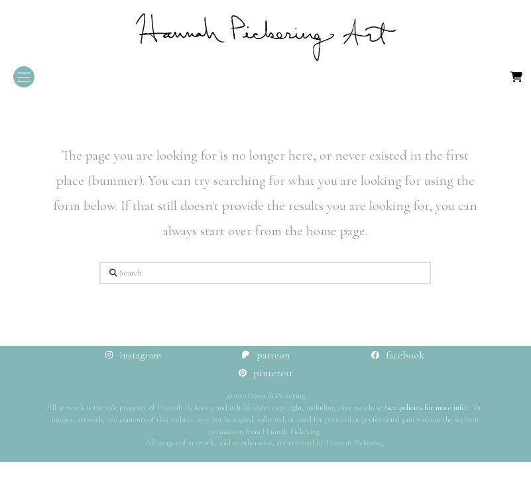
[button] (23, 76)
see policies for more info (426, 407)
